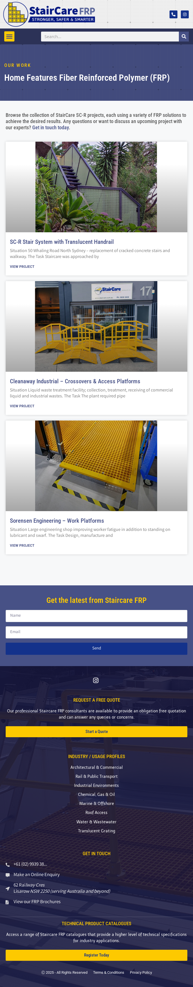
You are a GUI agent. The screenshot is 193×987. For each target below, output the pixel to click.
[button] (9, 36)
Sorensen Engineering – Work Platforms (57, 520)
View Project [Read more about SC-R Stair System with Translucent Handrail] (22, 267)
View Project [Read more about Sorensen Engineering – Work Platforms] (22, 546)
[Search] (184, 36)
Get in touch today (50, 127)
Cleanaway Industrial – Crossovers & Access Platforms (75, 381)
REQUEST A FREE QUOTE (96, 700)
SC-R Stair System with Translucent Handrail (62, 241)
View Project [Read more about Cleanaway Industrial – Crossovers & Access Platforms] (22, 406)
